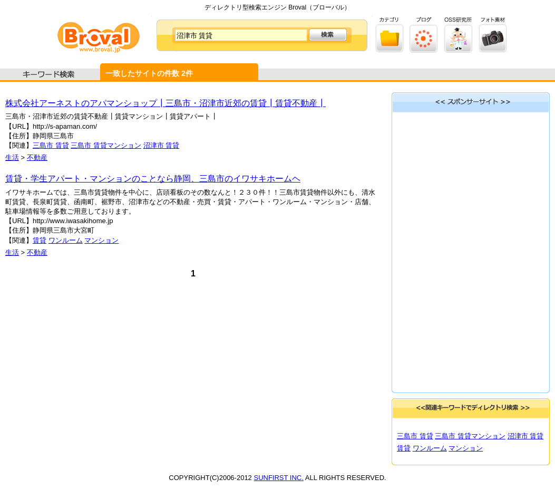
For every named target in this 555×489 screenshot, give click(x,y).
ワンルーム (65, 240)
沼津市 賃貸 (161, 145)
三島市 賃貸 (51, 145)
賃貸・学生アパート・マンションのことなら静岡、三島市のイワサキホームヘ (152, 178)
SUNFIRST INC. (278, 478)
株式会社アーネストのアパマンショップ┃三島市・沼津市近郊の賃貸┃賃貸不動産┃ (165, 103)
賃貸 (39, 240)
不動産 (37, 157)
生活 (12, 157)
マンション (101, 240)
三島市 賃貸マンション (106, 145)
